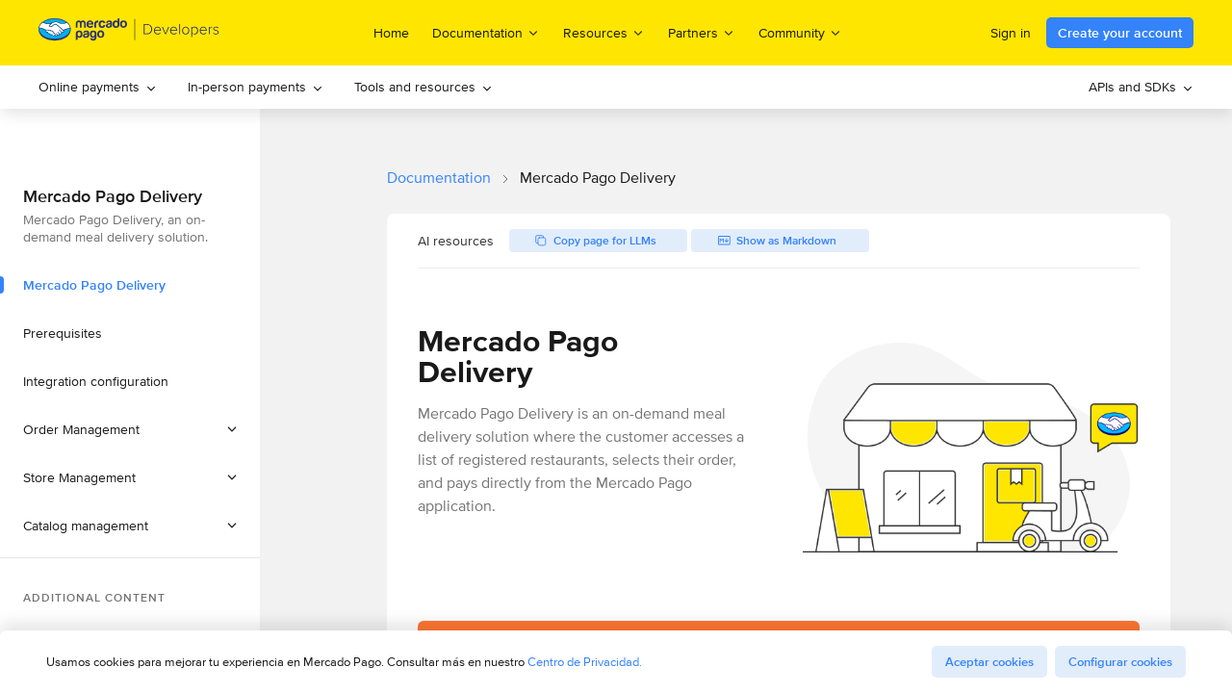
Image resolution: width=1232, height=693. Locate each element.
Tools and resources (423, 86)
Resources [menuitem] (604, 32)
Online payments (97, 86)
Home (391, 32)
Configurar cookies (1120, 662)
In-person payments (255, 86)
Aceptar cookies (989, 662)
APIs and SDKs (1141, 86)
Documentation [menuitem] (486, 32)
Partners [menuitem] (701, 32)
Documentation (439, 178)
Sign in (1010, 32)
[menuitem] (97, 87)
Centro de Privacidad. (584, 662)
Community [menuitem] (800, 32)
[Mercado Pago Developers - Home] (129, 33)
